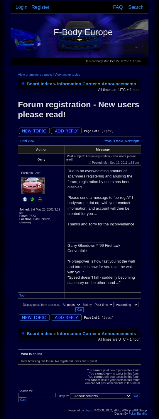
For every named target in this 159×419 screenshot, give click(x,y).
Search (135, 7)
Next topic (132, 141)
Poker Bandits (137, 413)
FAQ (118, 7)
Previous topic (113, 141)
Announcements (119, 83)
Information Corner (77, 83)
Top (22, 295)
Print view (27, 141)
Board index (39, 83)
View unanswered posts (35, 74)
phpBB (89, 410)
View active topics (67, 74)
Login (21, 7)
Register (40, 7)
